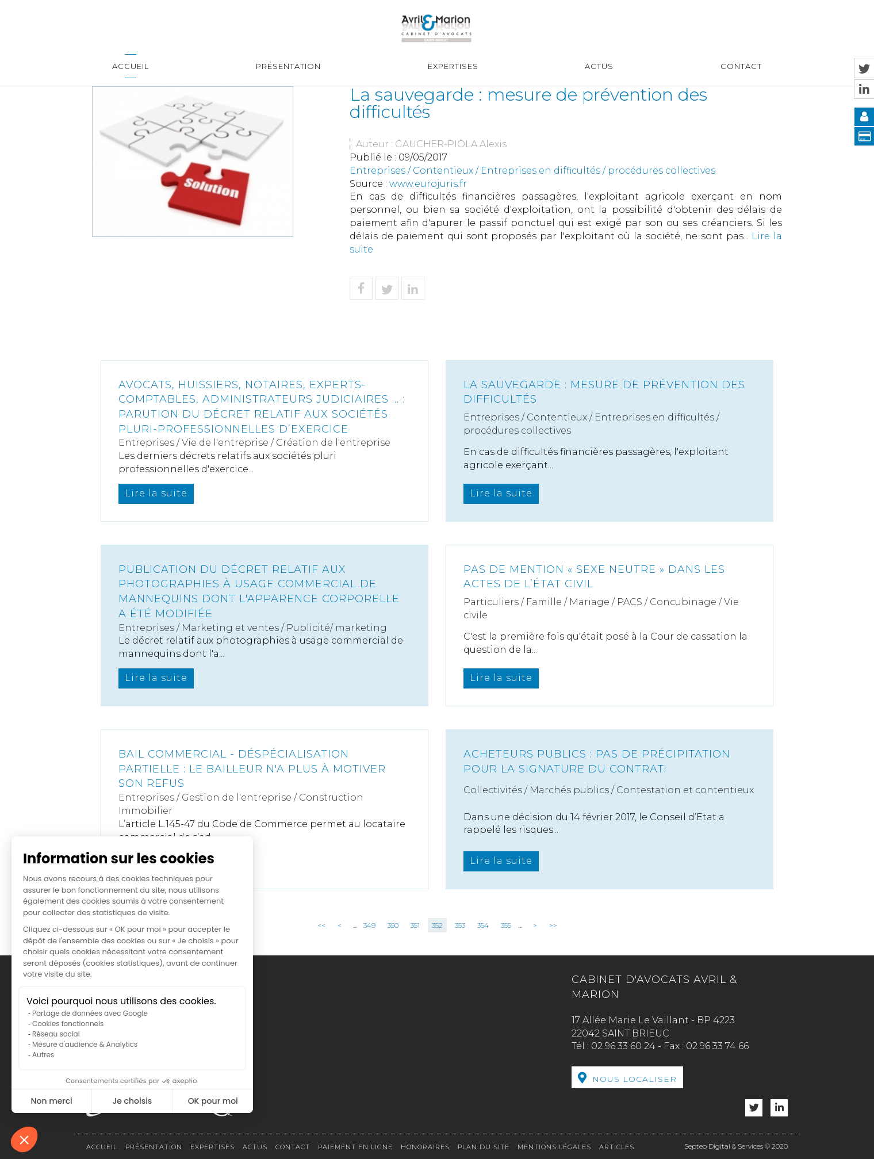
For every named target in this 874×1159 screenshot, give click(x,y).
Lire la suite (156, 493)
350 (393, 925)
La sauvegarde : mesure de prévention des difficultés (604, 392)
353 (460, 925)
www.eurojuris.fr (428, 183)
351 (415, 925)
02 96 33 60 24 (623, 1046)
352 (437, 925)
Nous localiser (634, 1079)
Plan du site (483, 1147)
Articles (616, 1147)
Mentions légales (554, 1147)
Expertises (453, 66)
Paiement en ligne (355, 1147)
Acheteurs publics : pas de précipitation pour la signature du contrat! (596, 761)
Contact (741, 66)
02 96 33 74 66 (717, 1046)
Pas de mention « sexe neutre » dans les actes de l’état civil (594, 577)
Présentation (288, 66)
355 (506, 925)
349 (369, 925)
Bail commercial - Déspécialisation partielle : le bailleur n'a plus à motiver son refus (252, 769)
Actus (599, 66)
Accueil (130, 66)
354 (483, 925)
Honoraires (425, 1147)
